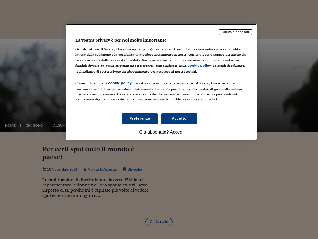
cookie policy (199, 65)
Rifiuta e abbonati (235, 32)
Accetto (179, 118)
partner (81, 89)
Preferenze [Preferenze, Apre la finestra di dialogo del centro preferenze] (140, 118)
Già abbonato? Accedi (161, 132)
